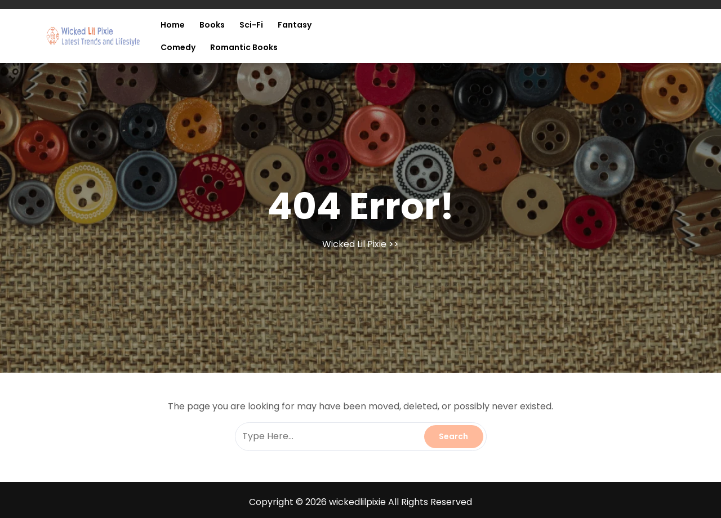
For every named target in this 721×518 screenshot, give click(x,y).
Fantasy (294, 24)
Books (212, 24)
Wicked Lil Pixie (354, 244)
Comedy (178, 47)
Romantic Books (244, 47)
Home (173, 24)
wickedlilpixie (357, 501)
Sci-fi (251, 24)
